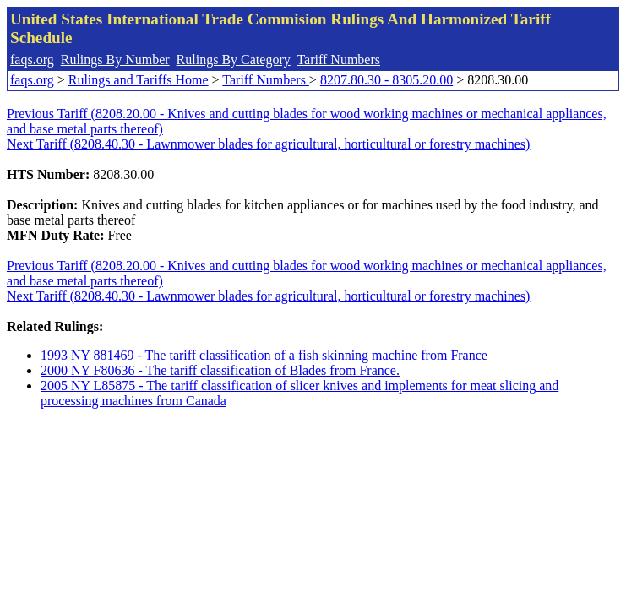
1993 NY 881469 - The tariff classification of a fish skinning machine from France (264, 355)
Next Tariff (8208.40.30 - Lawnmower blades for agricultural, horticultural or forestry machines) (268, 144)
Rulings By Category (234, 59)
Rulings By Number (115, 59)
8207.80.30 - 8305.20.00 (386, 80)
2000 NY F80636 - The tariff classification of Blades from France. (220, 370)
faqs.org (32, 59)
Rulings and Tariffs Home (138, 80)
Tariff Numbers (338, 59)
